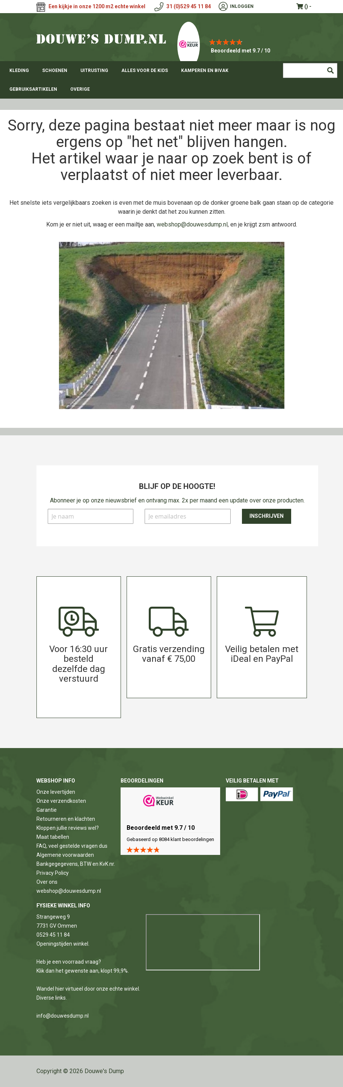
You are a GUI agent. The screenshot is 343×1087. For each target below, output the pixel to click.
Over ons (46, 882)
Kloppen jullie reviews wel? (67, 828)
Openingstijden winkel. (62, 944)
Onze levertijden (55, 792)
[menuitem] (19, 70)
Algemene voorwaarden (65, 855)
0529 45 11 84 (53, 935)
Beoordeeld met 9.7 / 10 (240, 51)
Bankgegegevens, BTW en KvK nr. (75, 864)
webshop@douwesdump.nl (192, 224)
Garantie (46, 810)
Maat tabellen (52, 837)
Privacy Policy (52, 873)
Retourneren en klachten (65, 819)
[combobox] (310, 70)
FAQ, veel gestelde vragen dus (71, 846)
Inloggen (242, 6)
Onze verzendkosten (61, 801)
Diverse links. (51, 998)
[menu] (171, 80)
